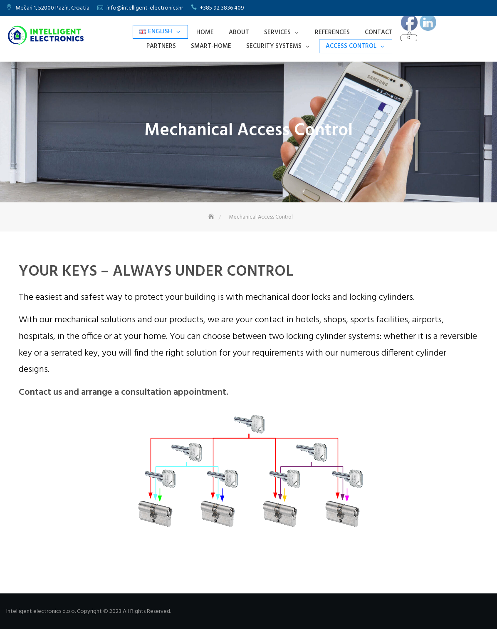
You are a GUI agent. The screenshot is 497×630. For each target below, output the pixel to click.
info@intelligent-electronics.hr (144, 8)
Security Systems (274, 46)
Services (277, 32)
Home (205, 32)
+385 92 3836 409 (222, 8)
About (239, 32)
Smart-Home (211, 46)
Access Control (351, 46)
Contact (379, 32)
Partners (161, 46)
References (332, 32)
